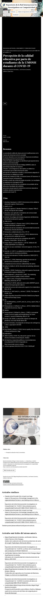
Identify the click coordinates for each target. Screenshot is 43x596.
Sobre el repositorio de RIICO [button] (26, 12)
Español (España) (7, 1)
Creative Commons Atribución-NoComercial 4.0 (13, 484)
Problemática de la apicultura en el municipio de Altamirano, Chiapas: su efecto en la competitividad (22, 574)
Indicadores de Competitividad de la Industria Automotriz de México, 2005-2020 (22, 558)
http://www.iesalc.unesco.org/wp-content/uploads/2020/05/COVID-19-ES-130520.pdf (19, 345)
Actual (5, 12)
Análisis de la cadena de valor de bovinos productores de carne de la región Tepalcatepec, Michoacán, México (23, 542)
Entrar (40, 1)
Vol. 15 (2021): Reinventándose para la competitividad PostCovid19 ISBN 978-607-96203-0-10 (21, 51)
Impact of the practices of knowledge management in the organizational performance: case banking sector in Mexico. (22, 499)
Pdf (5, 103)
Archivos (12, 12)
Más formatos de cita (9, 470)
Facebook (15, 15)
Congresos (7, 15)
